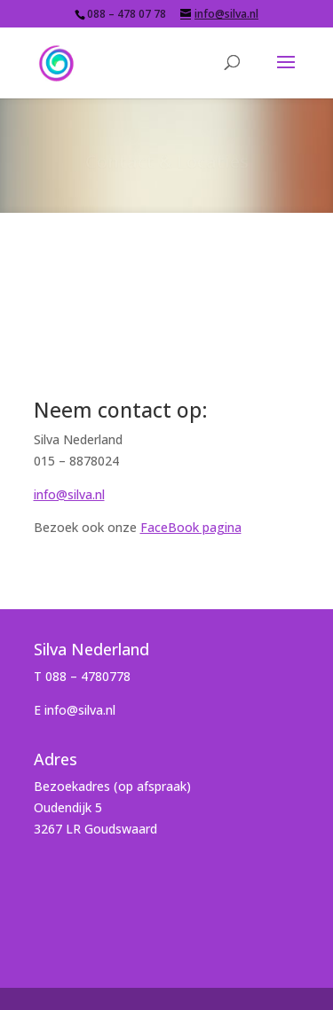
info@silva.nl (69, 494)
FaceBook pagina (191, 527)
